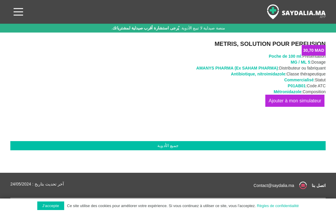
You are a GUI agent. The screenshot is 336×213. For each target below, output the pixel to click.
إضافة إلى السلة (294, 101)
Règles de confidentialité (278, 206)
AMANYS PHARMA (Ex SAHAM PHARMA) (237, 68)
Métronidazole (287, 91)
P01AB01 (297, 85)
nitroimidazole (271, 74)
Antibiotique (243, 74)
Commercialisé (299, 80)
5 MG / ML (300, 62)
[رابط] (296, 11)
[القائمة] (18, 11)
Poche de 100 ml (285, 56)
